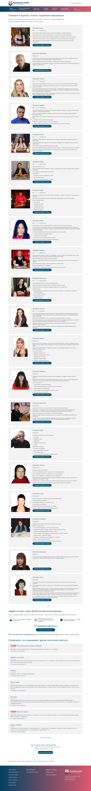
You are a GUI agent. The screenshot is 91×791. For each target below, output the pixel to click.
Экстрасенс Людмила (39, 371)
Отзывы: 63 (35, 579)
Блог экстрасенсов (77, 9)
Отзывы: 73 (35, 432)
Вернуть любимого (16, 725)
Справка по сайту (50, 772)
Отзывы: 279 (42, 30)
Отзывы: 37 (42, 81)
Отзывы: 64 (42, 192)
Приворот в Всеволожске (26, 761)
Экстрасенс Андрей (38, 105)
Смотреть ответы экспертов (18, 651)
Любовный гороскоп (54, 9)
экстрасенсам (24, 9)
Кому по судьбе (15, 682)
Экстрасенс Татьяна (38, 78)
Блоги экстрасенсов (13, 779)
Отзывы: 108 (35, 496)
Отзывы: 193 (42, 136)
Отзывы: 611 (42, 164)
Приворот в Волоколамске (38, 761)
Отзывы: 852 (35, 521)
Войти (77, 3)
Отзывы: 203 (35, 405)
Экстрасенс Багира (38, 161)
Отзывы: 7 (35, 55)
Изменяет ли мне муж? (17, 657)
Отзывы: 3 (42, 311)
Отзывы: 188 (42, 280)
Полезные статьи (12, 785)
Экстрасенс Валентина (39, 403)
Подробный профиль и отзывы (42, 45)
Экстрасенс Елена (38, 134)
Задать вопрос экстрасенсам (45, 629)
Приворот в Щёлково (49, 761)
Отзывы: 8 (35, 554)
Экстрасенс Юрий (38, 190)
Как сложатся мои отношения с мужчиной (29, 646)
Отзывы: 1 (35, 340)
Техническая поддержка (51, 774)
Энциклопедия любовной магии (65, 9)
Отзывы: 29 (35, 373)
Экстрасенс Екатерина (39, 278)
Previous (11, 37)
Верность (13, 670)
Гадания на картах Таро (36, 9)
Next (30, 37)
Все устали (14, 697)
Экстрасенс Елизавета (39, 519)
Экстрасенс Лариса (38, 338)
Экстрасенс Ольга (38, 28)
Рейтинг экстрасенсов (12, 9)
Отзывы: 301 (42, 252)
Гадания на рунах (46, 9)
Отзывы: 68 (42, 107)
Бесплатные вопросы (13, 774)
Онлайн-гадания (12, 782)
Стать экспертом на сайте (32, 772)
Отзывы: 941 (42, 223)
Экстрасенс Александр (39, 53)
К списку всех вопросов (45, 737)
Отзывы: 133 (35, 467)
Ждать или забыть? (22, 711)
